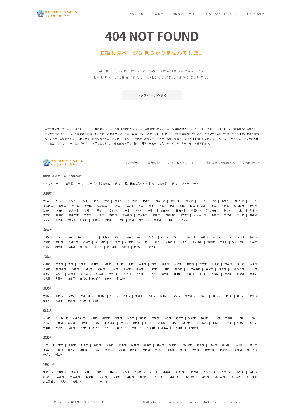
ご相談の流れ (134, 14)
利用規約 (73, 402)
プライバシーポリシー (98, 402)
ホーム (58, 402)
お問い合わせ (255, 14)
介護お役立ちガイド (184, 14)
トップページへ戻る (152, 95)
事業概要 (157, 14)
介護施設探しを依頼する (222, 14)
